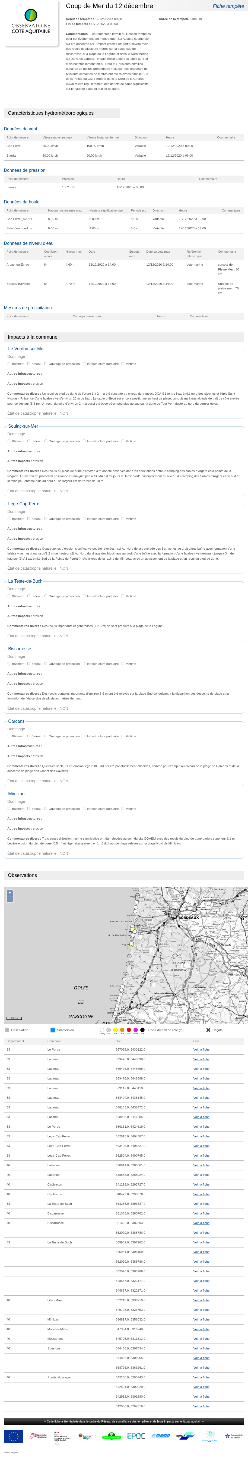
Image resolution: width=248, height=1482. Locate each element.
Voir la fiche (201, 1049)
